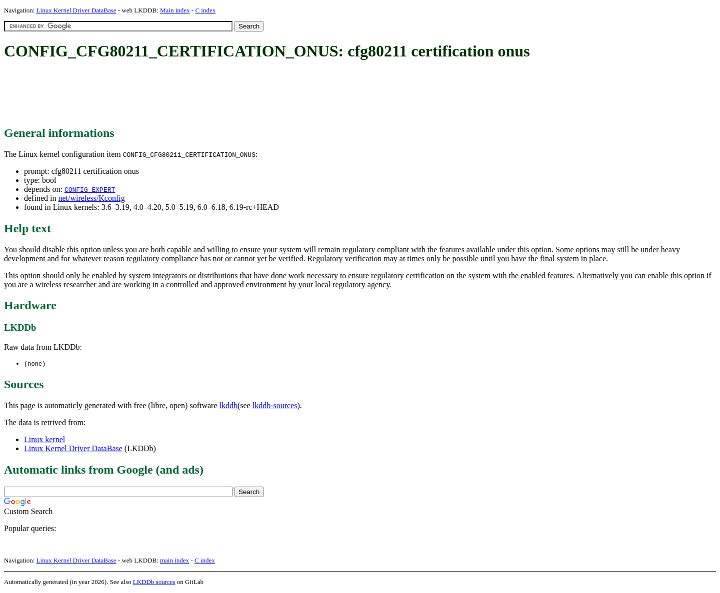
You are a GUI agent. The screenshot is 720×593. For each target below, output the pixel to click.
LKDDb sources (154, 582)
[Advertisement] (186, 93)
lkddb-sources (275, 406)
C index (205, 10)
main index (174, 561)
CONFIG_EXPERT (89, 189)
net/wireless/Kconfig (91, 198)
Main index (175, 10)
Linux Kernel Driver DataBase (76, 10)
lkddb (229, 406)
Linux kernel (44, 440)
